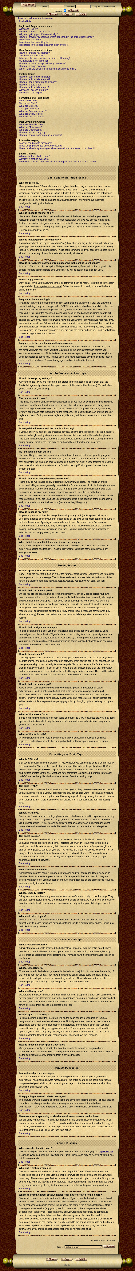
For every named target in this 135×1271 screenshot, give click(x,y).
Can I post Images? (29, 108)
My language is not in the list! (34, 61)
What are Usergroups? (30, 129)
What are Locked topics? (31, 116)
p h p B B (67, 1265)
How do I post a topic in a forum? (35, 76)
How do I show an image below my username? (42, 63)
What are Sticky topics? (31, 114)
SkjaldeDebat (25, 21)
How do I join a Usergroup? (33, 132)
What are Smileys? (28, 106)
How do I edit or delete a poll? (34, 87)
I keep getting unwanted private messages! (40, 145)
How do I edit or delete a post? (34, 79)
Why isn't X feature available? (34, 159)
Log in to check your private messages (36, 18)
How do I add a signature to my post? (38, 82)
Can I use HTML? (28, 103)
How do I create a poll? (30, 84)
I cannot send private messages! (35, 143)
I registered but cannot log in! (34, 42)
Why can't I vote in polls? (31, 92)
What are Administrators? (32, 124)
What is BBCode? (28, 100)
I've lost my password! (30, 39)
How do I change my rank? (32, 66)
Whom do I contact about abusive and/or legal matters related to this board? (57, 161)
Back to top (24, 206)
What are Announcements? (33, 111)
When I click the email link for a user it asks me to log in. (47, 68)
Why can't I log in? (28, 29)
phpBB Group (106, 1151)
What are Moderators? (30, 127)
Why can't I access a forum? (33, 90)
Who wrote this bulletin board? (34, 156)
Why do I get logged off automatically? (38, 34)
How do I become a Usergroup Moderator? (40, 135)
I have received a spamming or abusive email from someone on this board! (57, 148)
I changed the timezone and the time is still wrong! (44, 58)
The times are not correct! (32, 55)
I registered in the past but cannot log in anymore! (44, 45)
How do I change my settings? (34, 53)
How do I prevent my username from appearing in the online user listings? (56, 37)
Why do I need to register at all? (35, 31)
